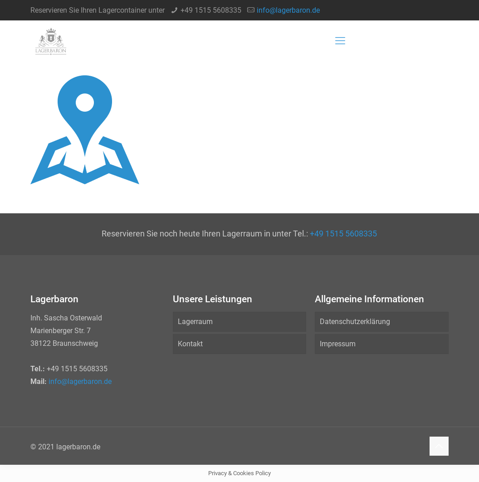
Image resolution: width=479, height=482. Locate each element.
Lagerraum (195, 321)
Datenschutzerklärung (355, 321)
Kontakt (190, 343)
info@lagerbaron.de (288, 10)
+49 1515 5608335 (211, 10)
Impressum (338, 343)
